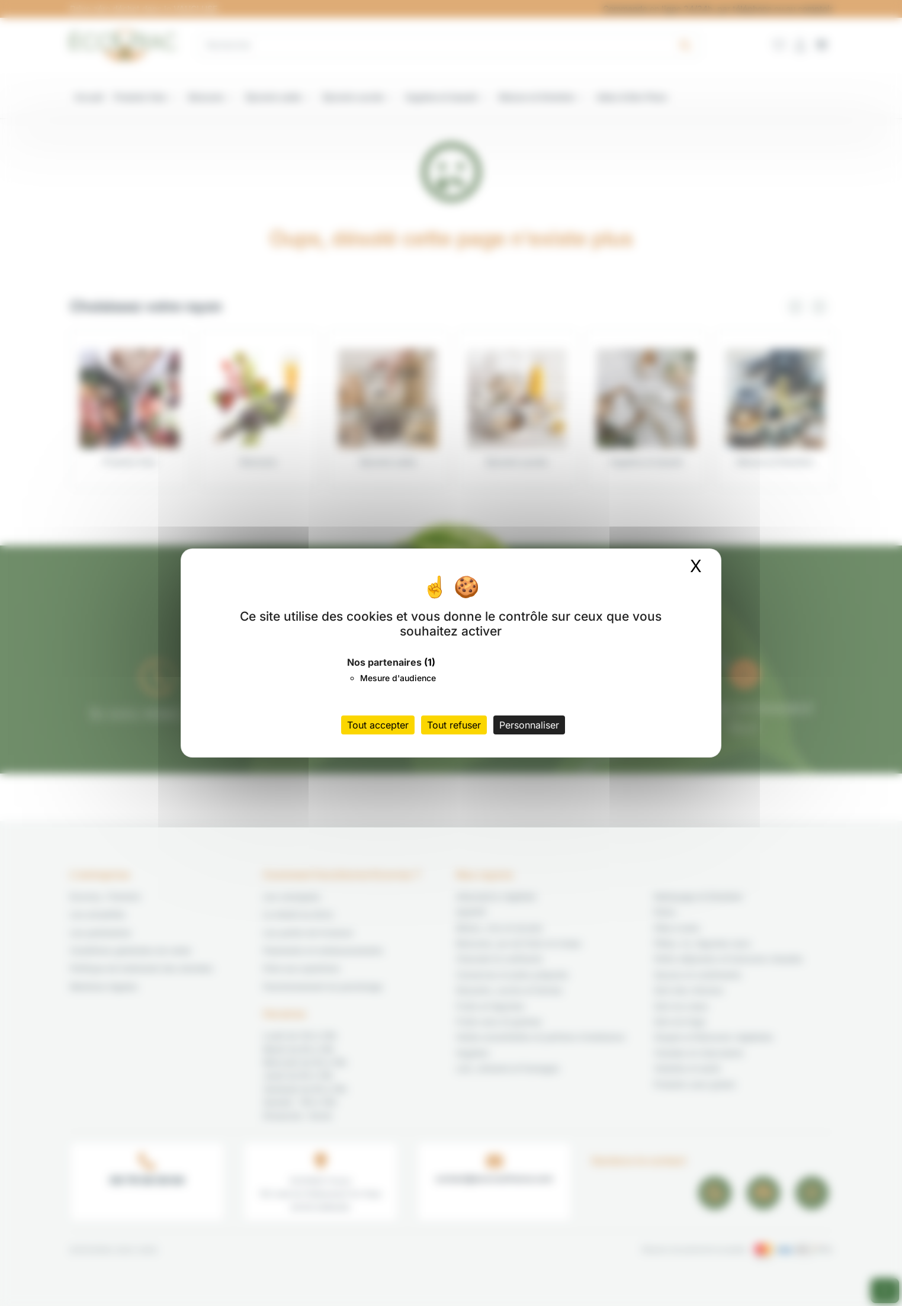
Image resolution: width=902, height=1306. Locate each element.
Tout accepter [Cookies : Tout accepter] (378, 725)
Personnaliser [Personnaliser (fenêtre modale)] (529, 725)
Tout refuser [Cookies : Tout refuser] (454, 725)
